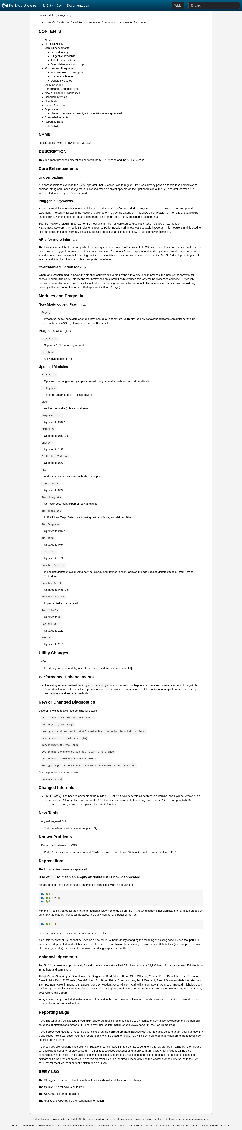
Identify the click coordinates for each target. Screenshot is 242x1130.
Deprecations (53, 109)
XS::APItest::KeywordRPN (54, 227)
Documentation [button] (78, 5)
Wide (178, 5)
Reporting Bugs (54, 121)
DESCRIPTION (54, 43)
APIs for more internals (64, 60)
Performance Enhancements (62, 88)
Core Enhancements (57, 47)
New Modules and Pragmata (68, 72)
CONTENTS (50, 31)
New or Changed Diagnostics (62, 92)
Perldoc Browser (20, 5)
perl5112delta (47, 15)
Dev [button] (59, 5)
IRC (161, 1125)
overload (81, 193)
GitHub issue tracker (122, 1119)
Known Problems (55, 105)
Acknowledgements (56, 117)
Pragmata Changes (62, 76)
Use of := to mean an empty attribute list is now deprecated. (87, 113)
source (60, 16)
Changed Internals (56, 96)
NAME (49, 39)
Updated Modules (61, 80)
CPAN (67, 16)
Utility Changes (54, 84)
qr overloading (59, 52)
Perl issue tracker (131, 1125)
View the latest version (136, 22)
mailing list (150, 1125)
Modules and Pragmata (59, 68)
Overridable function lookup (67, 64)
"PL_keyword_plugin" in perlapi (63, 223)
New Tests (51, 101)
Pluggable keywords (63, 56)
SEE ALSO (51, 125)
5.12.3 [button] (47, 5)
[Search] (214, 5)
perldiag (79, 710)
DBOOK (81, 1119)
